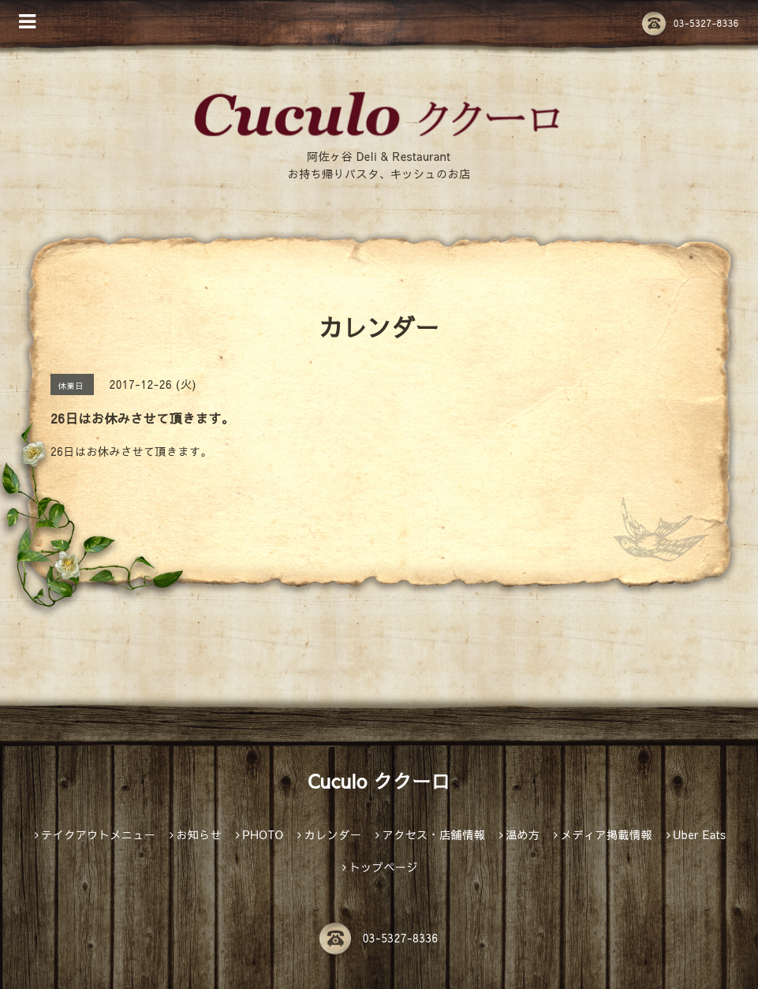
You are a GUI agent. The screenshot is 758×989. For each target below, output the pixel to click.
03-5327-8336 (690, 23)
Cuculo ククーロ (379, 780)
